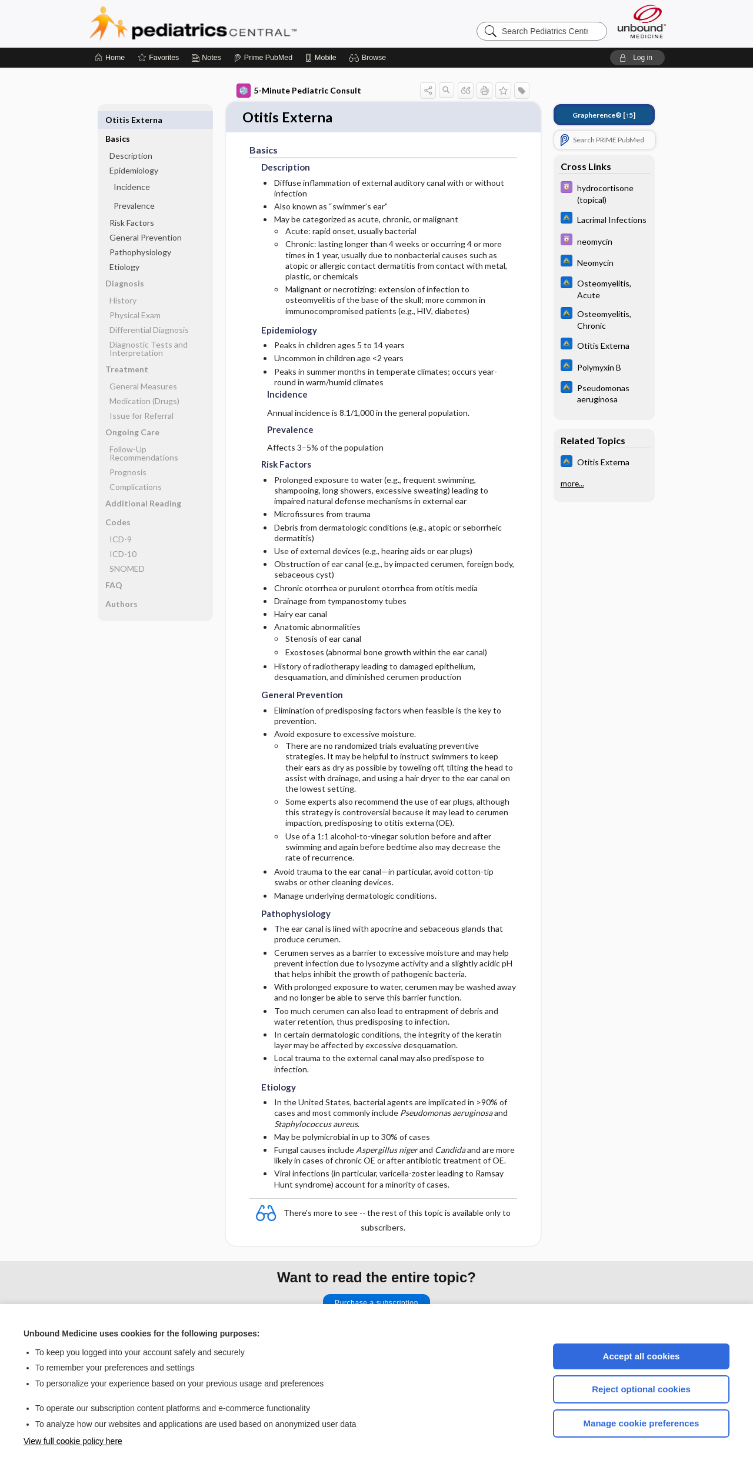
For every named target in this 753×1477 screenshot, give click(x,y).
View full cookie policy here (73, 1441)
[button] (369, 58)
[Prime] (263, 58)
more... (572, 483)
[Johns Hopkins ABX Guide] (604, 219)
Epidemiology (133, 151)
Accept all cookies (641, 1356)
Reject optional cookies (641, 1389)
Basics (117, 120)
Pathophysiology (140, 233)
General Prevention (145, 219)
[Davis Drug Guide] (604, 193)
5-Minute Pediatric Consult (298, 91)
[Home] (110, 58)
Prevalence (134, 187)
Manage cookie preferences (641, 1423)
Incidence (132, 168)
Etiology (124, 248)
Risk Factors (131, 204)
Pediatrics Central (235, 23)
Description (130, 137)
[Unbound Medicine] (642, 21)
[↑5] (603, 115)
